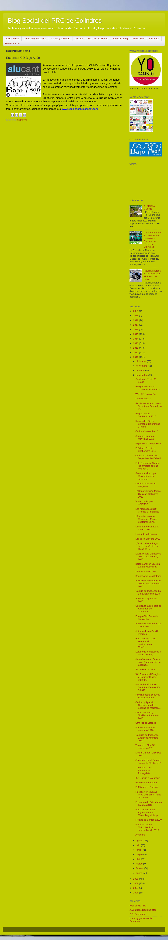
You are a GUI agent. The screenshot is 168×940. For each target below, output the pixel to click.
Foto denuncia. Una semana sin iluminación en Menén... (145, 642)
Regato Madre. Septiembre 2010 (145, 415)
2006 (136, 892)
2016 (136, 329)
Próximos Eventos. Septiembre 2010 (145, 449)
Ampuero (140, 834)
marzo (139, 863)
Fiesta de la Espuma (146, 534)
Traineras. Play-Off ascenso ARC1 (145, 746)
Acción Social (12, 38)
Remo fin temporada (146, 782)
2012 (136, 348)
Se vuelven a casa (145, 669)
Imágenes (154, 38)
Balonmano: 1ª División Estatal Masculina (147, 565)
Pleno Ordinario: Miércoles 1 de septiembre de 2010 (147, 827)
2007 (136, 888)
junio (139, 849)
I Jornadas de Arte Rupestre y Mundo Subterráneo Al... (146, 519)
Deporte (79, 38)
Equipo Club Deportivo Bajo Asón (147, 617)
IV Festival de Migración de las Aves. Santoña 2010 (148, 583)
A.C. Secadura (137, 914)
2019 (136, 315)
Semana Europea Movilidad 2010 (144, 437)
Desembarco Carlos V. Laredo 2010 (147, 528)
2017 (136, 325)
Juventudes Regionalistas (143, 910)
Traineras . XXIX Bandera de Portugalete (144, 770)
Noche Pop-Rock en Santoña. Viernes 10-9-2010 (147, 687)
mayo (139, 854)
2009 (136, 878)
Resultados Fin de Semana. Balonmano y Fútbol (147, 424)
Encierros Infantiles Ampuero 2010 (145, 729)
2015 (136, 334)
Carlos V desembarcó (146, 431)
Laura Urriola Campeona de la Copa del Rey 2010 (148, 556)
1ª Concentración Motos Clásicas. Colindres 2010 (148, 494)
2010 (136, 357)
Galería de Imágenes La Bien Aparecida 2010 (148, 592)
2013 (136, 343)
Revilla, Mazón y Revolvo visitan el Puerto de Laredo (152, 275)
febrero (140, 868)
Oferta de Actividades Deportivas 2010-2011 (148, 457)
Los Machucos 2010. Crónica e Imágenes (147, 510)
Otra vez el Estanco (145, 723)
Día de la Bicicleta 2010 (147, 538)
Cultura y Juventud (60, 38)
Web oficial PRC (138, 905)
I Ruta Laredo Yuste (145, 571)
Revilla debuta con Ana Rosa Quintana (147, 696)
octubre (140, 370)
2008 (136, 883)
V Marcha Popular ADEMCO (144, 502)
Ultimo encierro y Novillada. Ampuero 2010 (147, 715)
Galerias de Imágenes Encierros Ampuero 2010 (147, 738)
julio (138, 845)
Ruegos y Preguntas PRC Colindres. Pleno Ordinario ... (148, 795)
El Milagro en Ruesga (146, 787)
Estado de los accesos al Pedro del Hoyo (148, 653)
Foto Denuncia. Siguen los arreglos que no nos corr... (147, 466)
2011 (136, 352)
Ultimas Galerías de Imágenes (145, 485)
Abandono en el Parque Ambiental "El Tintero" (148, 761)
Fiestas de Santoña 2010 (148, 819)
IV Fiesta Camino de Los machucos (148, 625)
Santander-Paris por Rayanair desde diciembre (146, 476)
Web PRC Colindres (98, 38)
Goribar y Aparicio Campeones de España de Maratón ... (148, 705)
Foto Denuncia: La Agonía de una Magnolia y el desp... (147, 812)
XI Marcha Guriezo (149, 207)
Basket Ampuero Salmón (148, 576)
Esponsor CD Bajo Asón (148, 443)
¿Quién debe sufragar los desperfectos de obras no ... (147, 546)
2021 (136, 311)
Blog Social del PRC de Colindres (55, 20)
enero (139, 873)
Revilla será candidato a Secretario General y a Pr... (148, 406)
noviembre (142, 365)
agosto (140, 840)
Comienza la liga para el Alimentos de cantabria (148, 609)
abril (138, 859)
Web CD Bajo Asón (145, 394)
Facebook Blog (120, 38)
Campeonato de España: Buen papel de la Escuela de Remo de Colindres (152, 239)
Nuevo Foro (138, 38)
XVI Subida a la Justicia (147, 778)
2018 (136, 320)
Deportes (22, 119)
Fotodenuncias (12, 43)
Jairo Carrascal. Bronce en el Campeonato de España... (148, 662)
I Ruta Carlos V (143, 398)
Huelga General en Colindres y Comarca (147, 388)
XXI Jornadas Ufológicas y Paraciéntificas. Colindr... (148, 677)
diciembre (141, 361)
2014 (136, 338)
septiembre (142, 375)
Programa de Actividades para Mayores (148, 803)
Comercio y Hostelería (35, 38)
